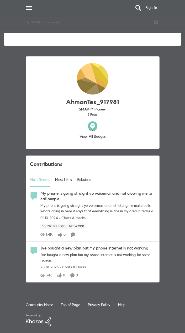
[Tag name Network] (77, 226)
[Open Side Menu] (29, 8)
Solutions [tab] (84, 180)
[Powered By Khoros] (93, 320)
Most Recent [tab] (40, 180)
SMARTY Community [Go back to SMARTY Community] (43, 22)
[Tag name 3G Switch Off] (53, 226)
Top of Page (70, 305)
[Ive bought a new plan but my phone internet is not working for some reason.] (97, 257)
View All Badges (93, 136)
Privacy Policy (99, 305)
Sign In (151, 8)
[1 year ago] (49, 218)
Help (121, 305)
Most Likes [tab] (63, 180)
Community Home (39, 305)
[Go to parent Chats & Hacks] (72, 218)
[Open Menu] (156, 22)
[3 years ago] (49, 267)
